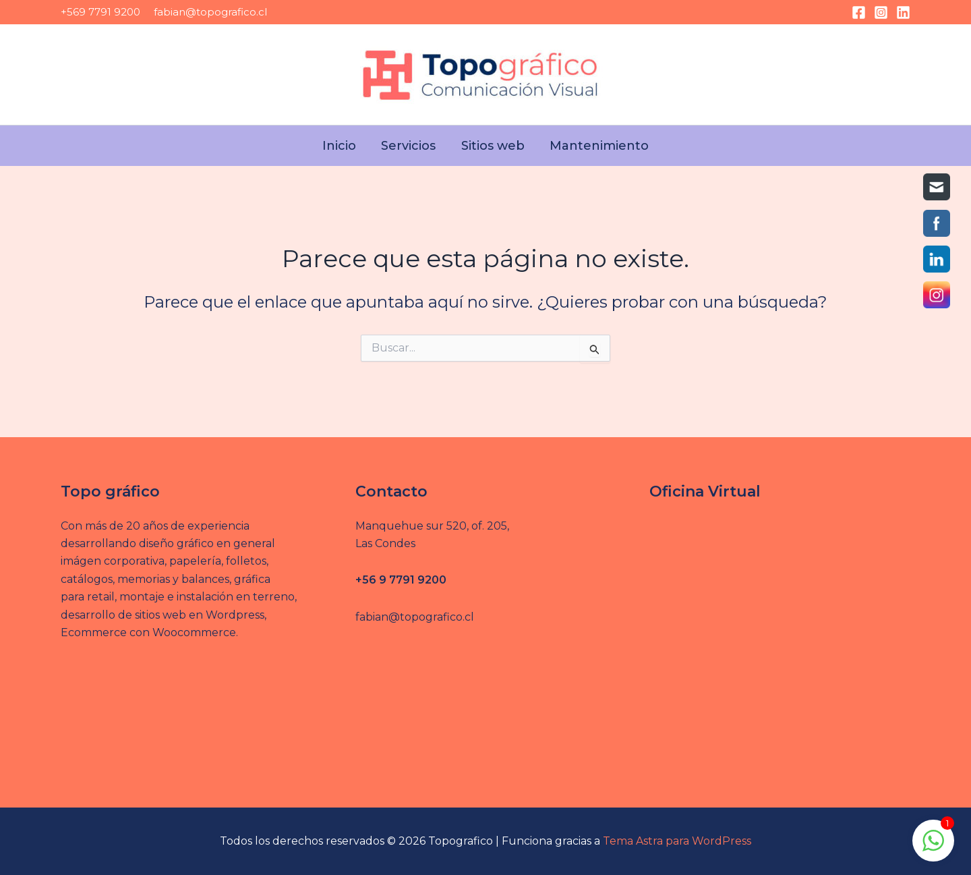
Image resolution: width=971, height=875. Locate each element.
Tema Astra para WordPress (677, 841)
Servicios (410, 145)
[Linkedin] (903, 12)
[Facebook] (859, 12)
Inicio (344, 145)
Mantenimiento (593, 145)
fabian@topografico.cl (210, 11)
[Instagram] (881, 12)
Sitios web (491, 145)
